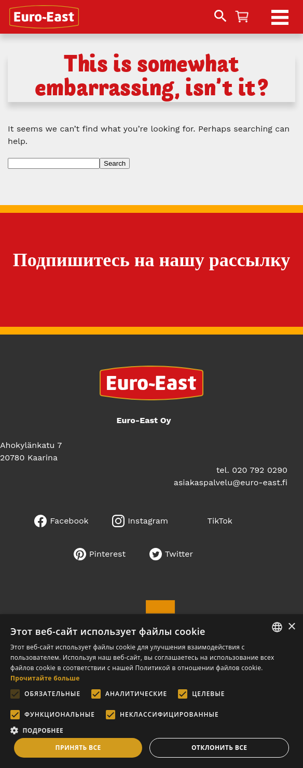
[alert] (151, 691)
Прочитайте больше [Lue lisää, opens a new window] (45, 678)
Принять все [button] (78, 747)
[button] (151, 729)
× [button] (291, 627)
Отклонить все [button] (219, 747)
